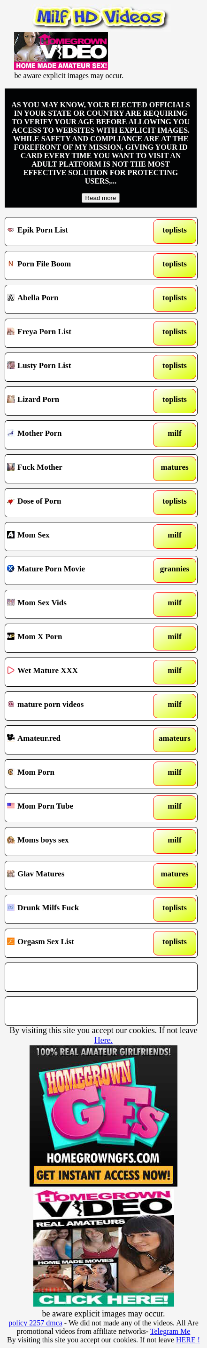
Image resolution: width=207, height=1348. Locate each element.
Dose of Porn (76, 502)
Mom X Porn (76, 638)
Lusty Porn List (76, 367)
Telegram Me (170, 1331)
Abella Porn (76, 299)
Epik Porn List (76, 231)
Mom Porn (76, 774)
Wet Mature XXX (76, 672)
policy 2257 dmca (35, 1323)
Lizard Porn (76, 401)
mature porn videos (76, 706)
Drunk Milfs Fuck (76, 909)
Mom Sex (76, 536)
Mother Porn (76, 435)
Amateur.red (76, 740)
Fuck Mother (76, 469)
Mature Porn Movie (76, 570)
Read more (100, 197)
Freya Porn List (76, 333)
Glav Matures (76, 875)
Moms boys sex (76, 841)
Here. (103, 1040)
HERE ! (188, 1340)
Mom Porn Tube (76, 807)
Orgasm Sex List (76, 943)
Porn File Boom (76, 265)
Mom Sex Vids (76, 604)
